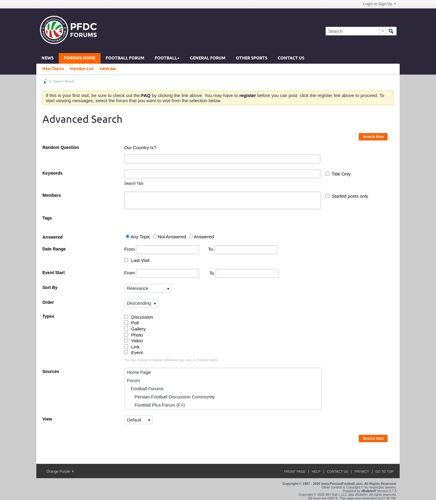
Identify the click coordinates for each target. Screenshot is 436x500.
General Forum (208, 58)
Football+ (167, 58)
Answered (52, 237)
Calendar (108, 69)
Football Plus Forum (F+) (156, 405)
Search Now (373, 137)
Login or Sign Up (379, 4)
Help (316, 471)
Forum (133, 380)
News (47, 58)
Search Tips (133, 183)
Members (51, 195)
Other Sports (251, 58)
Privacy (362, 471)
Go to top (384, 471)
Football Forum (125, 58)
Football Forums (145, 388)
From (161, 249)
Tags (47, 218)
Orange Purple (60, 471)
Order (48, 302)
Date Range (54, 249)
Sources (50, 371)
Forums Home (79, 58)
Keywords (52, 173)
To (242, 249)
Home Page (139, 372)
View (47, 419)
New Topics (53, 69)
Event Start (53, 272)
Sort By (50, 287)
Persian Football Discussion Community (171, 396)
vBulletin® (368, 491)
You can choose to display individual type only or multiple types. (171, 360)
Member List (82, 69)
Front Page (295, 471)
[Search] (355, 31)
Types (48, 316)
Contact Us (291, 58)
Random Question (60, 147)
